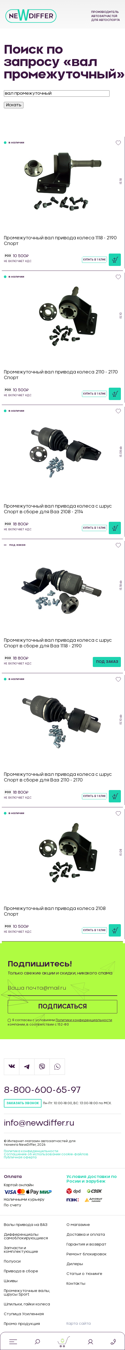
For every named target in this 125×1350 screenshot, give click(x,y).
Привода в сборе (21, 1271)
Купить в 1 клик (94, 259)
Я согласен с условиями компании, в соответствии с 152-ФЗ (60, 1022)
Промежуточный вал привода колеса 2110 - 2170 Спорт (61, 375)
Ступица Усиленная (24, 1314)
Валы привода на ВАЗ (25, 1225)
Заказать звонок (22, 1103)
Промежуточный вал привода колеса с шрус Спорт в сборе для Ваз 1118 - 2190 (58, 643)
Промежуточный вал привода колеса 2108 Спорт (55, 911)
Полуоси (12, 1261)
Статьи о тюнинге (84, 1274)
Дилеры (74, 1264)
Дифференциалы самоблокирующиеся (26, 1236)
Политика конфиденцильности (31, 1151)
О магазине (78, 1225)
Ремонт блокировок (86, 1254)
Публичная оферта (20, 1157)
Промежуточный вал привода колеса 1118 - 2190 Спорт (60, 241)
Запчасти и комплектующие (21, 1250)
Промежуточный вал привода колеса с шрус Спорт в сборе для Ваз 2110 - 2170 (58, 777)
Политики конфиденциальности (84, 1020)
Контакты (75, 1284)
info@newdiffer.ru (39, 1123)
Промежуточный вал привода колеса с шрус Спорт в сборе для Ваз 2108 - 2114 (58, 509)
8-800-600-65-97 (42, 1090)
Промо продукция (22, 1324)
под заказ (107, 662)
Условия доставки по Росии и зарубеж (91, 1179)
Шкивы (11, 1281)
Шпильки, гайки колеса (27, 1304)
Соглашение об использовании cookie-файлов (46, 1154)
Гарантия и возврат (86, 1244)
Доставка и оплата (85, 1235)
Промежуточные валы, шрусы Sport (27, 1292)
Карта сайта (78, 1323)
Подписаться (62, 1007)
